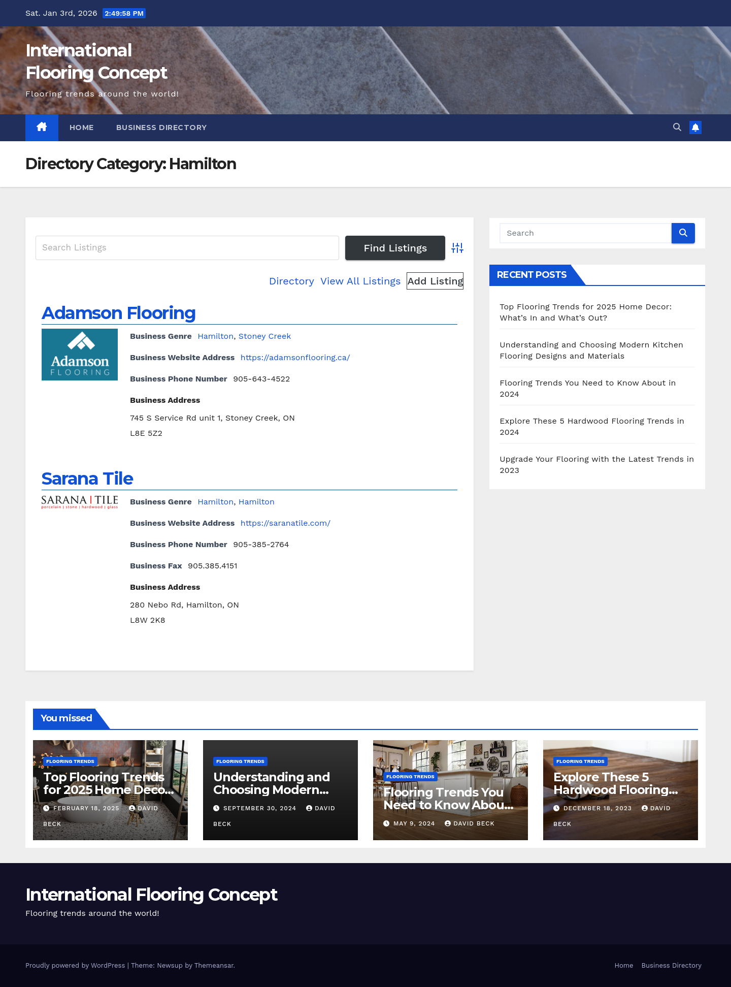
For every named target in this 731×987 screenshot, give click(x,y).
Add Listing (435, 281)
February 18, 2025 (87, 808)
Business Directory (161, 127)
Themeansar (214, 965)
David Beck (469, 823)
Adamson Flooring (119, 313)
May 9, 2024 (415, 823)
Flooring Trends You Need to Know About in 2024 (446, 805)
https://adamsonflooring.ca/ (295, 357)
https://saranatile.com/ (285, 523)
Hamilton (215, 336)
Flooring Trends (70, 761)
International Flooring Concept (151, 894)
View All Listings (360, 281)
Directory (291, 281)
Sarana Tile (87, 478)
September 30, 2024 (261, 808)
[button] (677, 127)
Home (82, 127)
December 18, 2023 (599, 808)
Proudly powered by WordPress (76, 965)
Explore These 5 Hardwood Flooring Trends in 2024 (611, 790)
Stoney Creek (265, 336)
